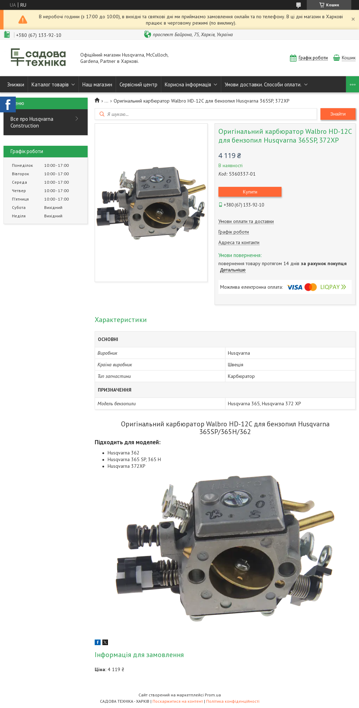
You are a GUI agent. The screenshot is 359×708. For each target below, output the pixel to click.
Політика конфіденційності (232, 701)
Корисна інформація (188, 84)
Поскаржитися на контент (178, 701)
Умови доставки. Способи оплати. (263, 84)
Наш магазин (97, 84)
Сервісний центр (138, 84)
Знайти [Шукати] (338, 114)
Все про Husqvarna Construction (32, 122)
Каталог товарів (50, 84)
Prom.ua (213, 694)
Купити (250, 192)
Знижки (15, 84)
